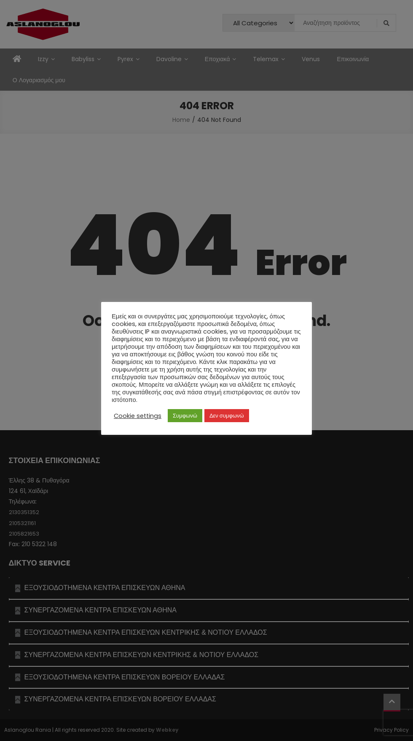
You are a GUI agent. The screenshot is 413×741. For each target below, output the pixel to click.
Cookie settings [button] (137, 416)
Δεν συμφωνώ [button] (226, 416)
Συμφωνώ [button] (185, 416)
